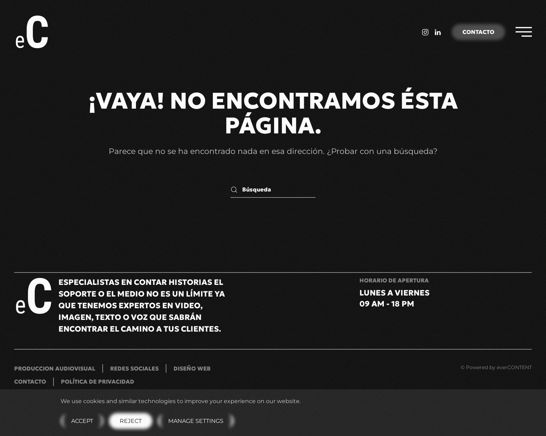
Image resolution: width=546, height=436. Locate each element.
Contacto (478, 31)
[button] (524, 32)
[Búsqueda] (273, 190)
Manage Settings (195, 421)
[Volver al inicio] (33, 32)
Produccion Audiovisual (54, 368)
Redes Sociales (134, 368)
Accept (82, 421)
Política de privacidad (97, 381)
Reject (131, 421)
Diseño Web (192, 368)
